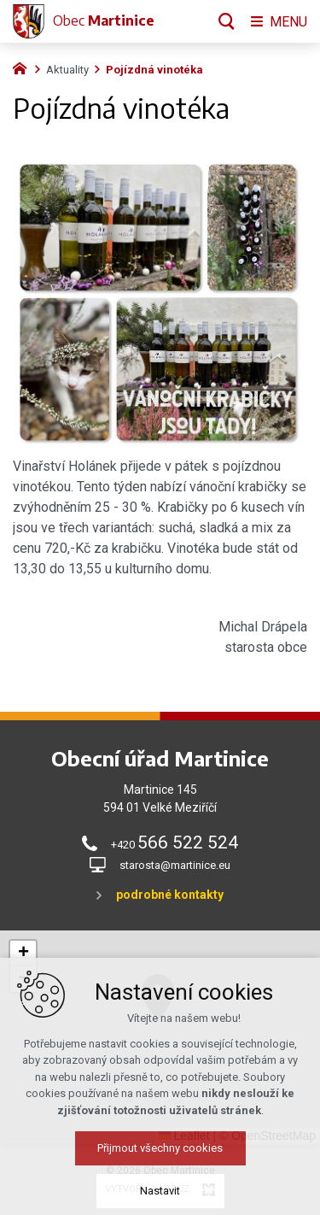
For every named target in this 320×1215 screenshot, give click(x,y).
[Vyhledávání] (226, 21)
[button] (190, 1019)
